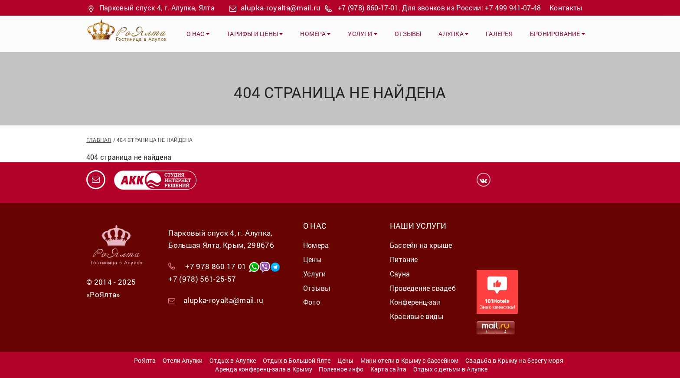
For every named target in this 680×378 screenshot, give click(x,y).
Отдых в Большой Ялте (296, 360)
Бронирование (557, 34)
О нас (198, 34)
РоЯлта (145, 360)
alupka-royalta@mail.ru (280, 8)
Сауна (400, 273)
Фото (311, 301)
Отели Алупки (183, 360)
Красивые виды (417, 316)
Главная (98, 139)
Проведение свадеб (423, 288)
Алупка (453, 34)
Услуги (362, 34)
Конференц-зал (415, 301)
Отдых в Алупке (232, 360)
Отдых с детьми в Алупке (450, 369)
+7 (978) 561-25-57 (202, 279)
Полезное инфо (341, 369)
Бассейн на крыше (421, 245)
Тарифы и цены (255, 34)
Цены (312, 259)
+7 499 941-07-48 (513, 7)
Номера (315, 34)
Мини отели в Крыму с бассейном (409, 360)
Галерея (499, 34)
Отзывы (408, 34)
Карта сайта (388, 369)
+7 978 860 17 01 (215, 266)
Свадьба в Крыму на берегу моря (514, 360)
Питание (404, 259)
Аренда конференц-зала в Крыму (263, 369)
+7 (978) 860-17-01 (368, 7)
